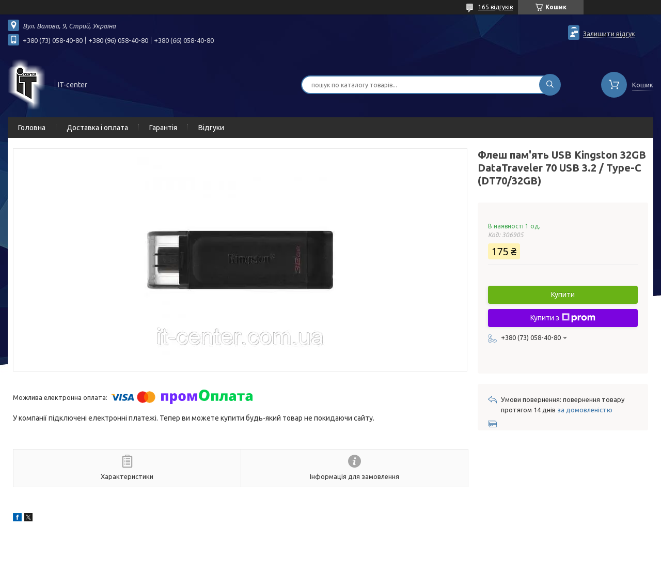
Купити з (562, 317)
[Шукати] (550, 85)
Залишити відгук (609, 33)
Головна (31, 127)
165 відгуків (495, 7)
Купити (563, 294)
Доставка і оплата (97, 127)
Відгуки (211, 127)
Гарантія (163, 127)
